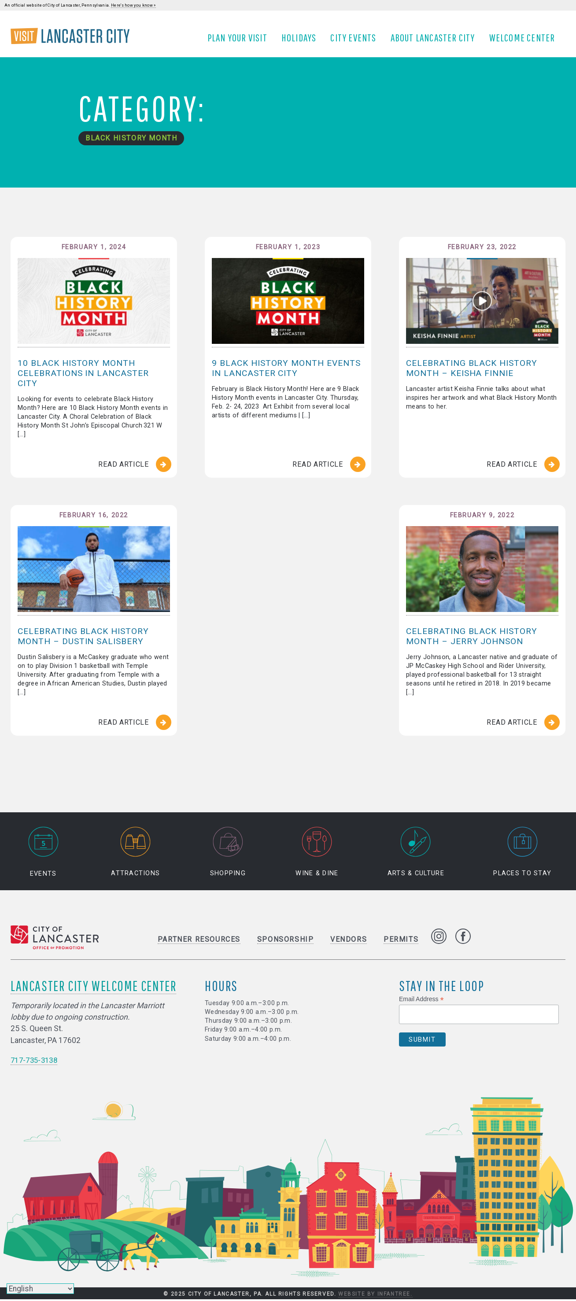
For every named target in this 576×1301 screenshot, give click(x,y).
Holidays (302, 41)
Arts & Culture (416, 853)
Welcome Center (525, 41)
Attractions (135, 853)
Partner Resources (199, 940)
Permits (401, 940)
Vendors (348, 940)
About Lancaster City (436, 41)
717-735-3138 (36, 1061)
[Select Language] (40, 1288)
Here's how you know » (133, 5)
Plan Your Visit (240, 41)
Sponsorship (285, 940)
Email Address (421, 1000)
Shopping (228, 853)
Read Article (123, 472)
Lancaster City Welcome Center (93, 987)
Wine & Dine (316, 853)
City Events (357, 41)
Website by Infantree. (375, 1296)
